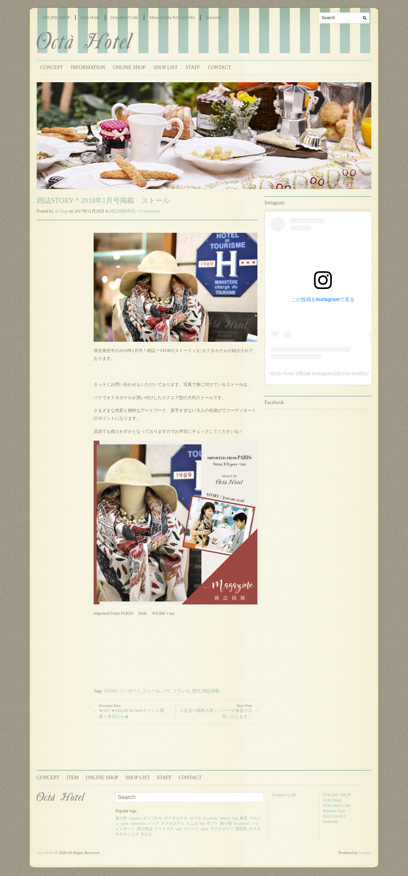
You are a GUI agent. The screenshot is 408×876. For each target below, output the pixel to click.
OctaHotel (242, 823)
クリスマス (164, 829)
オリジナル (152, 818)
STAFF (192, 67)
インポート (130, 690)
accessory (210, 818)
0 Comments (149, 211)
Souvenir (213, 17)
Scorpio (365, 852)
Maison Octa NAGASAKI (172, 17)
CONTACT (219, 67)
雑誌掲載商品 (122, 211)
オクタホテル (176, 818)
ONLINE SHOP (56, 17)
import (225, 818)
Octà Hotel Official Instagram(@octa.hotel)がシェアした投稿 (337, 373)
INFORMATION (88, 67)
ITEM (73, 777)
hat (202, 823)
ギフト (212, 823)
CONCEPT (51, 67)
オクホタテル (172, 823)
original (135, 818)
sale (179, 829)
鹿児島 (241, 829)
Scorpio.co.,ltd (283, 794)
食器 (243, 818)
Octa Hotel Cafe (124, 17)
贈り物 (226, 823)
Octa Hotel (90, 17)
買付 (196, 690)
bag (235, 818)
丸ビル (146, 834)
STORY (110, 690)
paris (125, 823)
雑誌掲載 (211, 690)
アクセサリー (222, 829)
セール (195, 818)
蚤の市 (121, 818)
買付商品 (144, 829)
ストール (151, 690)
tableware (138, 823)
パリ (166, 690)
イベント (191, 829)
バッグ (153, 823)
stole (204, 829)
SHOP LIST (165, 67)
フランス (181, 690)
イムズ (192, 823)
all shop (61, 211)
